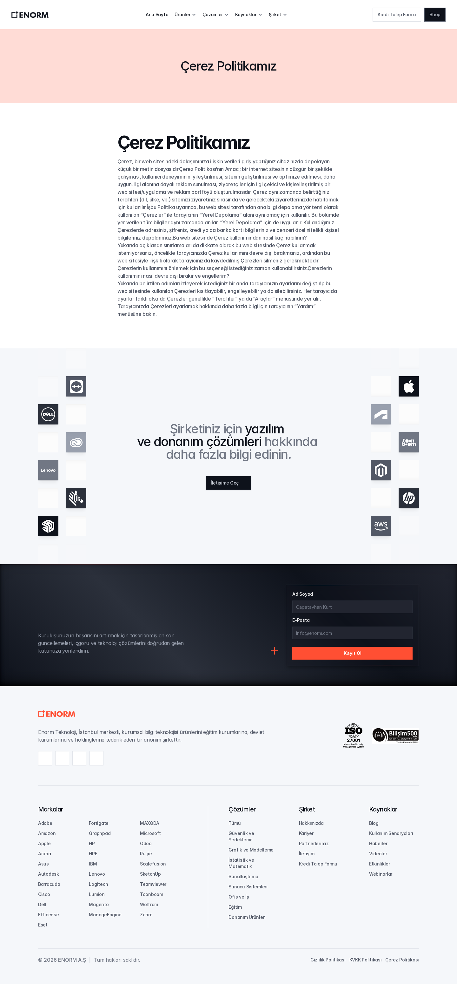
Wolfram (149, 904)
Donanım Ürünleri (247, 917)
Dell (42, 904)
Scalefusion (153, 863)
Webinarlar (380, 874)
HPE (93, 853)
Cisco (44, 894)
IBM (93, 863)
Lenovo (97, 874)
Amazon (47, 833)
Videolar (378, 853)
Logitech (98, 884)
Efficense (48, 914)
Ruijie (146, 853)
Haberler (378, 843)
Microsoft (150, 833)
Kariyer (306, 833)
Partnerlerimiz (314, 843)
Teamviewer (153, 884)
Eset (43, 924)
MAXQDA (149, 823)
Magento (99, 904)
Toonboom (151, 894)
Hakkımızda (311, 823)
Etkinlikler (379, 863)
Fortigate (98, 823)
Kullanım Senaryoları (391, 833)
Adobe (45, 823)
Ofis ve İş (238, 896)
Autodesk (48, 874)
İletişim (307, 853)
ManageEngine (105, 914)
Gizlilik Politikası (328, 959)
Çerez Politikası (402, 959)
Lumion (96, 894)
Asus (43, 863)
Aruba (44, 853)
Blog (374, 823)
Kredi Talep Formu (318, 863)
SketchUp (150, 874)
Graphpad (99, 833)
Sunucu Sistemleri (247, 886)
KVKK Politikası (365, 959)
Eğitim (235, 907)
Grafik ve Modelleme (251, 849)
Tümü (234, 823)
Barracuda (49, 884)
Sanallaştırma (243, 876)
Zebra (146, 914)
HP (92, 843)
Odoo (146, 843)
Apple (44, 843)
